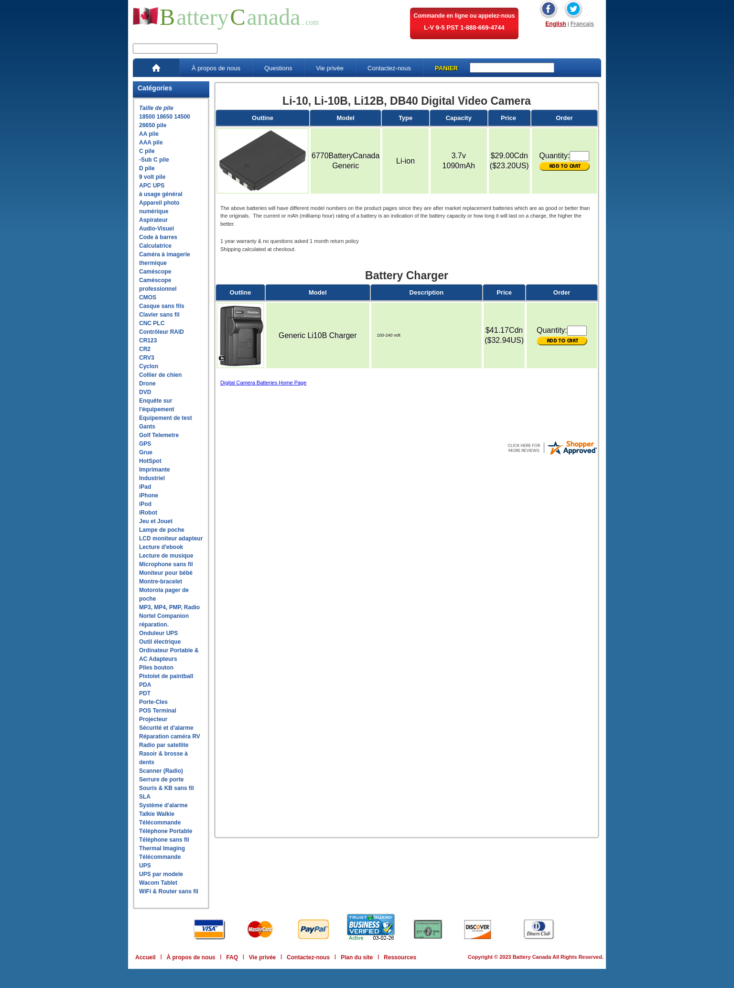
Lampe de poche (161, 530)
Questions (278, 68)
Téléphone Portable (165, 831)
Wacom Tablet (158, 882)
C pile (147, 151)
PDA (145, 684)
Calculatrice (155, 245)
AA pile (149, 134)
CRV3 (146, 357)
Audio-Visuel (156, 228)
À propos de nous (216, 68)
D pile (147, 168)
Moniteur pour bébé (166, 573)
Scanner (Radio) (161, 771)
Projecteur (153, 719)
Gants (147, 426)
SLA (145, 796)
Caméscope (155, 271)
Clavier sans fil (159, 314)
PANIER (446, 68)
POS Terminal (157, 710)
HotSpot (150, 461)
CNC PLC (151, 323)
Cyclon (148, 366)
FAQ (232, 957)
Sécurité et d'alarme (166, 728)
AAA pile (151, 142)
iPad (145, 486)
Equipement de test (165, 418)
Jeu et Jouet (156, 521)
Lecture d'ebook (161, 547)
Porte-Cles (153, 702)
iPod (145, 504)
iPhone (148, 495)
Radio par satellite (163, 745)
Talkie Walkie (156, 814)
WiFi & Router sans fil (168, 891)
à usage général (161, 194)
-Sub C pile (154, 159)
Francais (582, 24)
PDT (145, 693)
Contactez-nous (389, 68)
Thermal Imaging (162, 848)
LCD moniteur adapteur (171, 538)
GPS (145, 443)
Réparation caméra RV (169, 736)
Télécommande (160, 822)
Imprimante (154, 469)
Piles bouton (156, 667)
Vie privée (330, 68)
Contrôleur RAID (161, 332)
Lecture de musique (166, 555)
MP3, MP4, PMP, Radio (169, 607)
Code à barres (158, 237)
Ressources (400, 957)
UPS (145, 865)
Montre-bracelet (160, 581)
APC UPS (151, 185)
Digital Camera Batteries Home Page (263, 382)
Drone (147, 383)
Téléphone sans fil (164, 839)
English (555, 24)
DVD (145, 392)
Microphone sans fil (166, 564)
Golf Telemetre (159, 435)
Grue (145, 452)
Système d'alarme (163, 805)
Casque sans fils (161, 306)
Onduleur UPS (158, 633)
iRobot (148, 512)
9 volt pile (152, 177)
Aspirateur (153, 220)
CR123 (148, 340)
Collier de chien (160, 375)
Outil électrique (160, 641)
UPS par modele (161, 874)
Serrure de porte (161, 779)
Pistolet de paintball (166, 676)
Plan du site (357, 957)
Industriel (152, 478)
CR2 (145, 349)
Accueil (145, 957)
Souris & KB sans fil (166, 788)
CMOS (147, 297)
